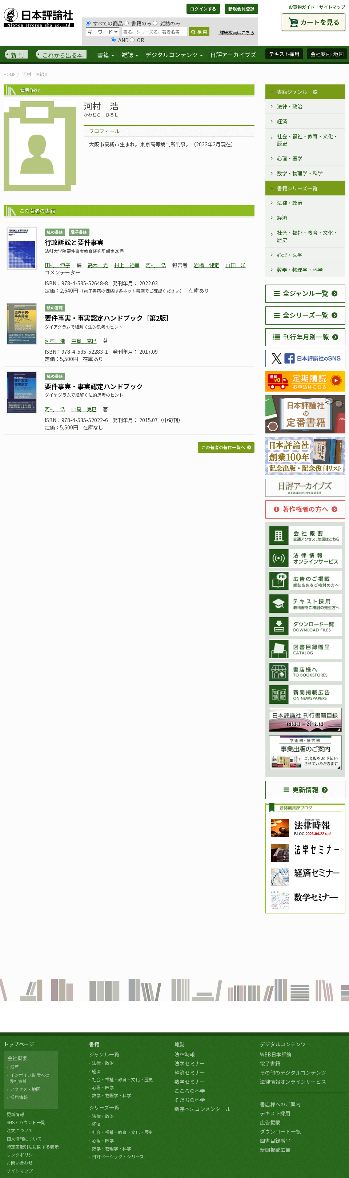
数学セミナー (189, 1081)
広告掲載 (270, 1122)
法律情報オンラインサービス (293, 1081)
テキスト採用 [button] (284, 53)
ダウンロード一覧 (280, 1131)
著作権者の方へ (301, 508)
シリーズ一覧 (104, 1107)
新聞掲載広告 (275, 1149)
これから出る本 (62, 55)
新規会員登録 (241, 8)
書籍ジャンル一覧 (297, 91)
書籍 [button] (105, 54)
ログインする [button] (203, 8)
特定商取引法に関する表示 (33, 1146)
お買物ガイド (302, 7)
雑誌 (179, 1044)
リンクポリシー (22, 1154)
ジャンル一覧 (104, 1054)
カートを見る (320, 22)
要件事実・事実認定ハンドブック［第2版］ (109, 317)
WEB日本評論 (276, 1054)
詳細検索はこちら (236, 32)
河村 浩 (156, 265)
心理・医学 (289, 158)
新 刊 (17, 55)
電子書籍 (270, 1063)
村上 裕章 (127, 265)
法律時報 (184, 1054)
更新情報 (301, 789)
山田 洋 (235, 265)
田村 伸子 (57, 265)
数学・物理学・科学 (300, 173)
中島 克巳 (84, 340)
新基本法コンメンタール (202, 1108)
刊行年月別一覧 (301, 336)
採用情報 (19, 1097)
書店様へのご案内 (280, 1104)
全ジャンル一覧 (301, 293)
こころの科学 (189, 1090)
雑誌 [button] (129, 54)
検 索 (199, 31)
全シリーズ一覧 (301, 315)
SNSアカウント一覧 (26, 1122)
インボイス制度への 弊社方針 (28, 1078)
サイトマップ (332, 7)
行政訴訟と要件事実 (74, 242)
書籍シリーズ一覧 (297, 188)
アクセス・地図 (25, 1089)
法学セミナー (189, 1063)
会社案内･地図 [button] (327, 53)
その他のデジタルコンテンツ (293, 1072)
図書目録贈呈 (275, 1140)
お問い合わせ (20, 1162)
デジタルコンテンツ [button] (174, 54)
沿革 (14, 1066)
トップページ (19, 1044)
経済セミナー (189, 1072)
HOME (10, 74)
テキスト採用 (275, 1113)
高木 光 (98, 265)
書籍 (94, 1044)
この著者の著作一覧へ (223, 447)
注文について (20, 1130)
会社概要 (17, 1058)
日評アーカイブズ (233, 54)
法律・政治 (289, 106)
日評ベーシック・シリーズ (118, 1156)
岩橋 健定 (206, 265)
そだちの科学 (189, 1099)
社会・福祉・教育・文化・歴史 (307, 139)
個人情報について (24, 1138)
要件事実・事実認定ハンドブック (94, 386)
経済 (282, 121)
